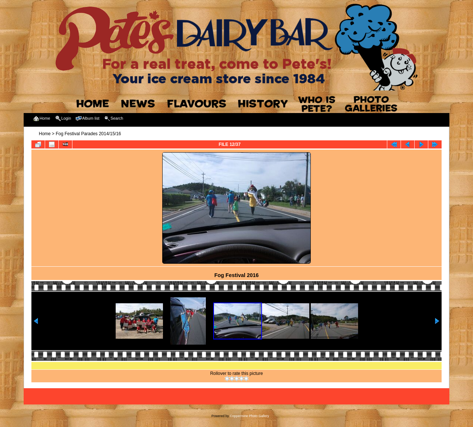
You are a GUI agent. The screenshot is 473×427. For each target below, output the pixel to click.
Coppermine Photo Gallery (249, 416)
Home (45, 133)
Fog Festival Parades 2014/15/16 (88, 133)
